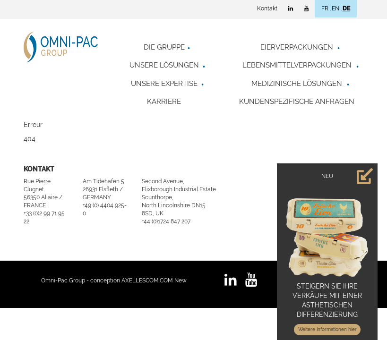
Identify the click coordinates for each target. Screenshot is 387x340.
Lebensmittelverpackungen (297, 65)
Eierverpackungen (296, 47)
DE (346, 8)
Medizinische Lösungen (296, 83)
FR (324, 8)
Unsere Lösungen (164, 65)
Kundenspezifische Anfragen (296, 101)
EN (335, 8)
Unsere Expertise (164, 83)
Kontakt (267, 8)
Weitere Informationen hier (327, 329)
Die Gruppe (164, 47)
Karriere (164, 101)
